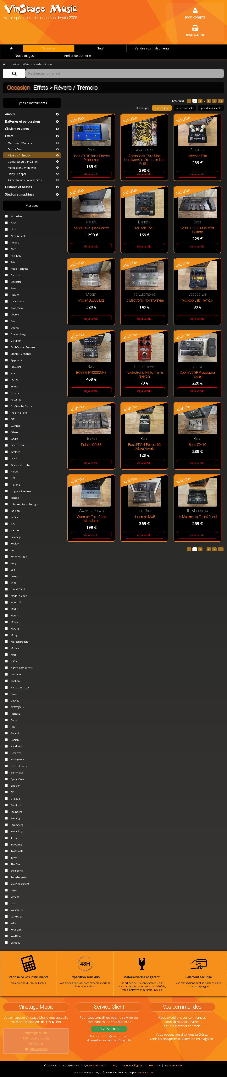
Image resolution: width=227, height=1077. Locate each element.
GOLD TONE (18, 445)
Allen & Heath (18, 236)
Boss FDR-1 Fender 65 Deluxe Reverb (144, 447)
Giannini (15, 425)
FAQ (115, 1065)
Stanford (16, 805)
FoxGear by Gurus (21, 406)
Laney (14, 576)
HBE (13, 478)
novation (16, 674)
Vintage (15, 897)
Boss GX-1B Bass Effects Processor (91, 158)
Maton (14, 615)
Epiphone (16, 360)
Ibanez (15, 497)
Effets (32, 136)
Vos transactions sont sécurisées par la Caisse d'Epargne (198, 971)
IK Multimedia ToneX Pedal (197, 517)
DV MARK (16, 340)
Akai (13, 229)
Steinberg (16, 812)
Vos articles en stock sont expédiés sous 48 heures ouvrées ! (85, 971)
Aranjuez (16, 255)
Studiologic (17, 831)
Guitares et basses (32, 187)
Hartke (15, 471)
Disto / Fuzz (33, 149)
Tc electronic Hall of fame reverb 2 (144, 374)
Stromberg (17, 825)
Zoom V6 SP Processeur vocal (197, 374)
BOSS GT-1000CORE (91, 373)
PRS (13, 726)
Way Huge (16, 916)
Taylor (14, 857)
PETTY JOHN (17, 707)
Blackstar (16, 281)
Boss (14, 288)
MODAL (15, 628)
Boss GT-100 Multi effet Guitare (197, 230)
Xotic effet (16, 929)
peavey (15, 700)
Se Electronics (19, 766)
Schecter (16, 753)
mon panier (195, 31)
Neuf (100, 48)
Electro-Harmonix (21, 353)
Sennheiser (18, 772)
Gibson (15, 432)
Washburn (17, 910)
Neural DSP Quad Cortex (91, 228)
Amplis (32, 114)
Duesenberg (18, 334)
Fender (15, 393)
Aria (13, 262)
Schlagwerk (17, 759)
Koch (13, 550)
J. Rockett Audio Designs (25, 504)
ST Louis (15, 798)
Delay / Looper (33, 174)
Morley (15, 648)
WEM (14, 923)
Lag (13, 569)
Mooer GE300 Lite (91, 300)
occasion (14, 64)
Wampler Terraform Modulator (91, 519)
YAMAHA (16, 936)
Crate (14, 321)
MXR (13, 654)
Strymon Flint (197, 156)
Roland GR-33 (91, 445)
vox (13, 903)
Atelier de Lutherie (77, 56)
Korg (13, 563)
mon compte (195, 13)
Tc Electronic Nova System (144, 300)
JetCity (14, 517)
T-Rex (14, 838)
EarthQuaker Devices (23, 347)
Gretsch (15, 452)
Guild (14, 458)
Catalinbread (18, 301)
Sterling (15, 818)
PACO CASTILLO (20, 687)
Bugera (15, 295)
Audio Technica (19, 268)
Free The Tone (19, 412)
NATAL (14, 661)
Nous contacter (174, 1065)
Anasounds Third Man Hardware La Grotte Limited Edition (144, 160)
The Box (15, 864)
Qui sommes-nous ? (96, 1065)
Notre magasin (25, 56)
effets (26, 64)
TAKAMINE (16, 844)
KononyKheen (19, 556)
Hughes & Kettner (21, 491)
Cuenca (15, 327)
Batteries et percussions (32, 121)
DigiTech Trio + (144, 228)
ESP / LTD (16, 380)
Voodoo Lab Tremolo (197, 300)
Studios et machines (32, 194)
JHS (13, 524)
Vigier (14, 890)
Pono (14, 720)
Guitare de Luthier (21, 465)
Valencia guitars (20, 884)
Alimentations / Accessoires (33, 180)
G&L (13, 419)
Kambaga (16, 537)
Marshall (16, 602)
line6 (13, 582)
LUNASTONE (18, 589)
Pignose (15, 713)
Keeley (15, 543)
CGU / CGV (154, 1065)
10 (220, 100)
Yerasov (15, 942)
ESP (13, 373)
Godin (14, 439)
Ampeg (15, 242)
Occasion (48, 48)
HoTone (15, 484)
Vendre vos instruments (152, 48)
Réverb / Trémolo (33, 155)
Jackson (15, 511)
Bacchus (15, 275)
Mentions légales (132, 1065)
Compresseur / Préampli (33, 161)
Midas (14, 622)
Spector (15, 785)
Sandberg (16, 746)
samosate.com (145, 1072)
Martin (14, 609)
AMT (13, 249)
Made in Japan (19, 596)
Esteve (15, 386)
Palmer (15, 694)
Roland (15, 733)
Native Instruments (22, 668)
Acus (13, 223)
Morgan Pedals (19, 641)
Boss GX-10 (197, 445)
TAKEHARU (17, 851)
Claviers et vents (32, 129)
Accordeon (17, 216)
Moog (14, 635)
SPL (13, 792)
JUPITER (15, 530)
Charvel (15, 314)
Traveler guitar (19, 877)
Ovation (15, 681)
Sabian (15, 740)
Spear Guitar (18, 779)
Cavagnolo (17, 308)
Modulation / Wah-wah (33, 168)
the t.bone (17, 870)
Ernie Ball (16, 367)
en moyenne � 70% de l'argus (28, 970)
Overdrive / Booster (33, 143)
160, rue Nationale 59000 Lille (36, 1041)
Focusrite (16, 399)
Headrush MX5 (144, 517)
